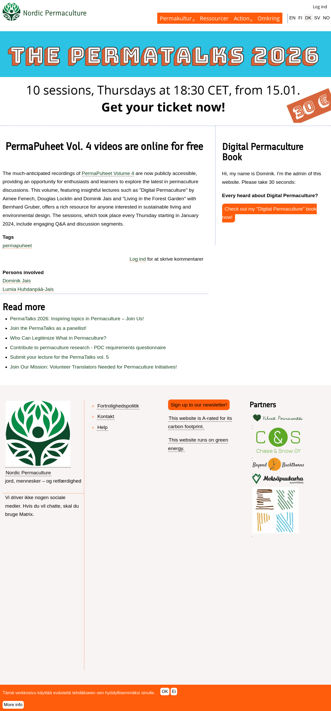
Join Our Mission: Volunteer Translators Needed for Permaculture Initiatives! (93, 367)
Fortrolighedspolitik (118, 406)
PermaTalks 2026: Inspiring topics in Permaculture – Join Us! (77, 318)
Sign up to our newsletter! (199, 405)
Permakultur (176, 18)
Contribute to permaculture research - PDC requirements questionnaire (88, 347)
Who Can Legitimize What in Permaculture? (58, 338)
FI (300, 17)
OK (165, 694)
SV (317, 17)
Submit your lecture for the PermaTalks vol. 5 (59, 357)
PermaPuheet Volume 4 (108, 173)
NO (326, 17)
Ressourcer (214, 18)
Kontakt (105, 416)
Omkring (269, 18)
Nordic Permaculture (55, 13)
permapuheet (17, 245)
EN (292, 17)
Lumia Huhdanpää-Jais (28, 289)
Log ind (320, 7)
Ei (174, 694)
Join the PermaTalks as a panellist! (48, 328)
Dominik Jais (17, 280)
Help (102, 427)
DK (308, 17)
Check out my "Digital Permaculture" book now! (269, 213)
